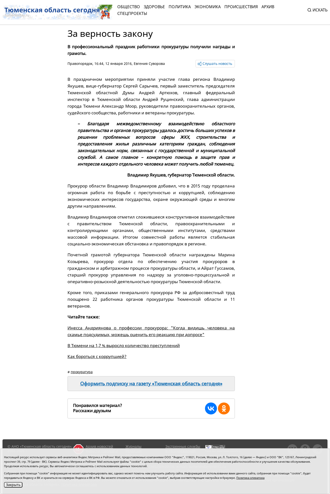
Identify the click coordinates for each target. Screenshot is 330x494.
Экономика (208, 6)
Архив (268, 6)
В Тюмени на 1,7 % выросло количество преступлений (123, 345)
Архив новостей (99, 446)
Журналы (133, 446)
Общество (128, 6)
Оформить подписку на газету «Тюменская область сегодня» (151, 383)
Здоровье (154, 6)
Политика (180, 6)
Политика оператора (250, 478)
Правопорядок (79, 63)
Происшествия (241, 6)
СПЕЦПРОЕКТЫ (132, 13)
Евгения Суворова (149, 63)
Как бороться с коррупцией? (97, 356)
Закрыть (13, 484)
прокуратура (82, 371)
